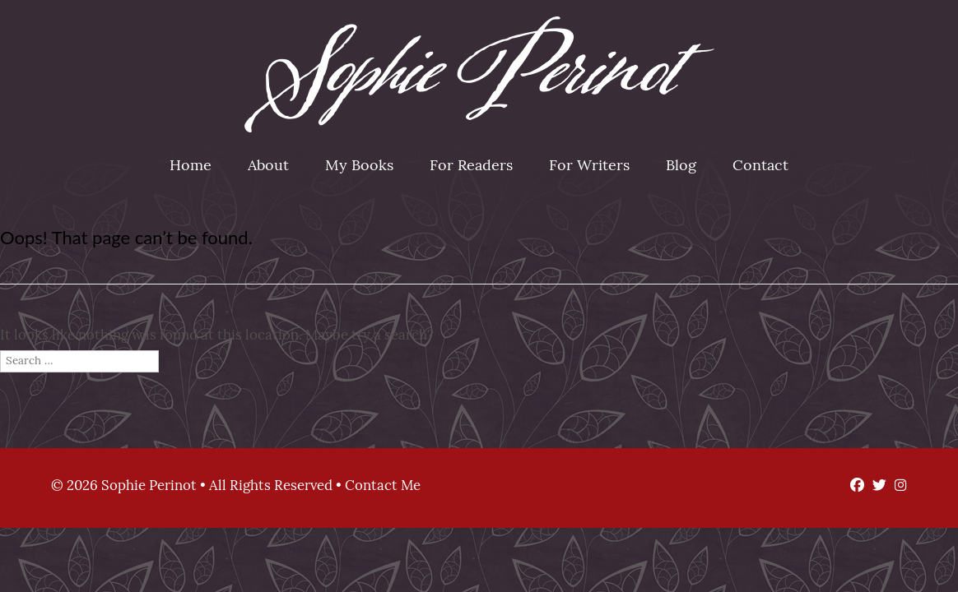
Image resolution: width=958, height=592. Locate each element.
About (268, 166)
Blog (681, 166)
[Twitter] (875, 486)
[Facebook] (853, 486)
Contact (760, 166)
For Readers (471, 166)
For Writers (589, 166)
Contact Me (383, 486)
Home (191, 166)
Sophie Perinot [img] (479, 74)
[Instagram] (896, 486)
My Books (359, 166)
